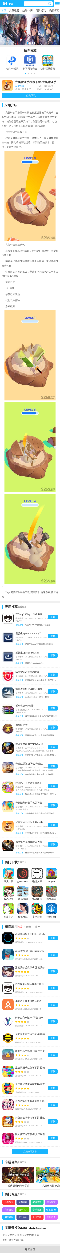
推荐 (20, 926)
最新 (28, 926)
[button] (25, 73)
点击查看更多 (30, 1151)
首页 (3, 10)
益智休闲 (27, 10)
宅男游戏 (41, 10)
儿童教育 (14, 10)
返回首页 (30, 1249)
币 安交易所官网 (10, 1235)
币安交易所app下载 (29, 1235)
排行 (37, 926)
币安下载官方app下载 (13, 1240)
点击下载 (31, 95)
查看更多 (22, 607)
